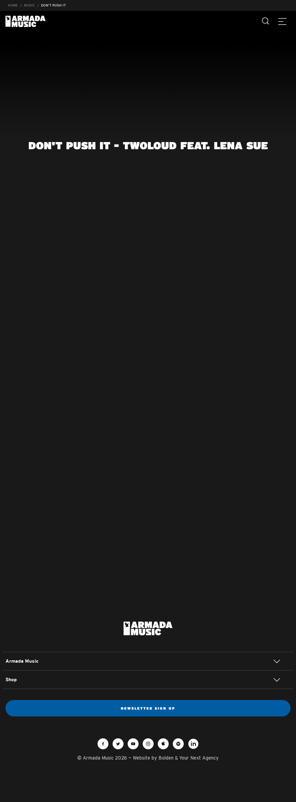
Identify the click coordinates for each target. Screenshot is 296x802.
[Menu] (282, 21)
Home (13, 5)
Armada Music (25, 21)
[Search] (266, 21)
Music (29, 5)
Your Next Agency (199, 758)
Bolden (165, 758)
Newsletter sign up (148, 708)
